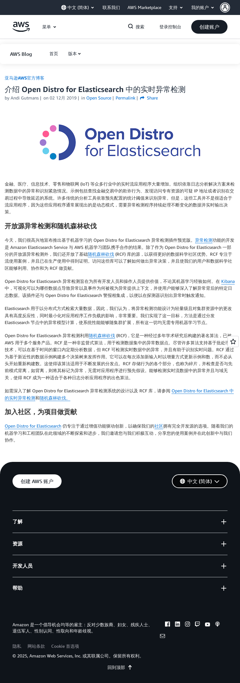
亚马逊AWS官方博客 (24, 77)
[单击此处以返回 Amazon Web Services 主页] (21, 30)
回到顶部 (120, 667)
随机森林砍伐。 (55, 397)
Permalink (125, 97)
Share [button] (149, 97)
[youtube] (207, 625)
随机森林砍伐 (101, 254)
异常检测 (203, 240)
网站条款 (36, 646)
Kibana (228, 281)
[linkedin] (177, 625)
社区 (158, 426)
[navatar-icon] (225, 7)
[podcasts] (217, 625)
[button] (230, 7)
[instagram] (187, 625)
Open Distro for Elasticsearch (33, 426)
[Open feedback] (233, 341)
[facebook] (167, 625)
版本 (72, 53)
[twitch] (197, 625)
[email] (162, 636)
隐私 (16, 646)
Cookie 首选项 (65, 646)
